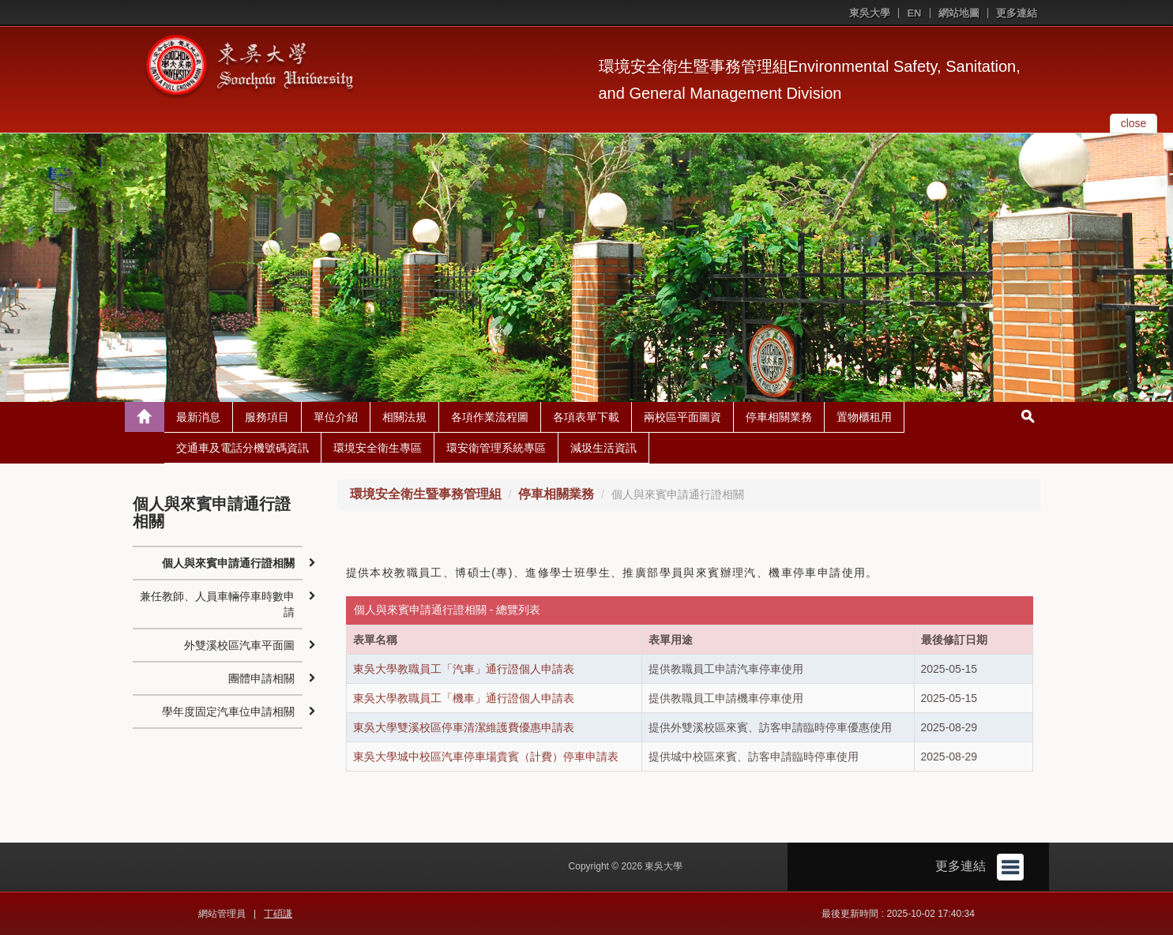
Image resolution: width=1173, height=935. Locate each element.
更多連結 (1016, 13)
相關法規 (404, 417)
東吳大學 (869, 13)
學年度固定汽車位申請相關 (228, 711)
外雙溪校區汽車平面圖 (239, 645)
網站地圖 (958, 13)
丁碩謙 (278, 913)
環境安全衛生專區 (377, 447)
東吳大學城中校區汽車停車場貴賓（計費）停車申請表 (485, 756)
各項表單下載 (586, 417)
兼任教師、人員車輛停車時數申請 (217, 604)
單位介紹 (336, 417)
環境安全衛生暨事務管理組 (426, 494)
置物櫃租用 (864, 417)
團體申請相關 (261, 678)
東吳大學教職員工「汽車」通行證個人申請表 (463, 669)
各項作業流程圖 (489, 417)
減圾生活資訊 (603, 447)
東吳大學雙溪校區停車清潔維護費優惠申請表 (463, 727)
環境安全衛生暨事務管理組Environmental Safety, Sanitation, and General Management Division (810, 80)
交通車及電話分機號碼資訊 (242, 447)
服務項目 (267, 417)
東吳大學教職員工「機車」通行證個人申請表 (463, 698)
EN (914, 13)
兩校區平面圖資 (682, 417)
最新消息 (198, 417)
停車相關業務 (779, 417)
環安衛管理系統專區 (496, 447)
